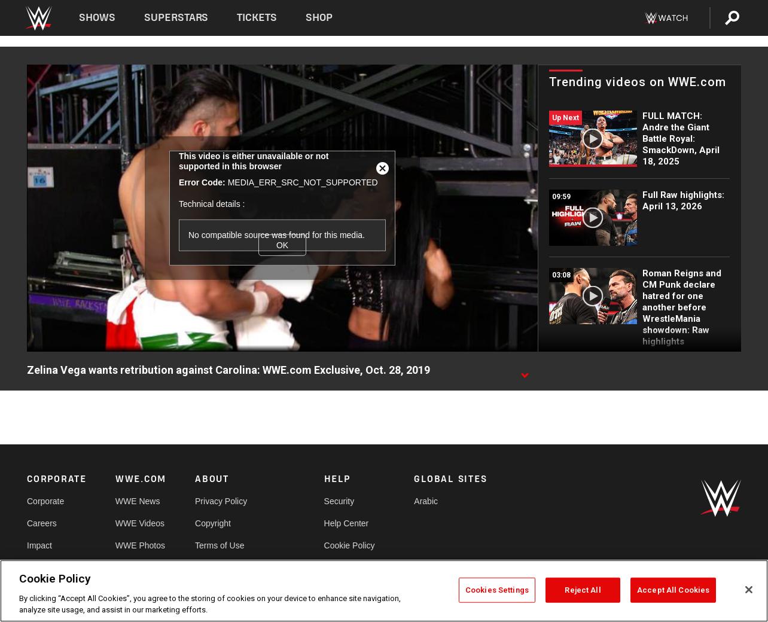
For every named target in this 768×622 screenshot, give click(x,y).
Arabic (426, 501)
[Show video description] (524, 371)
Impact (39, 545)
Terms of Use (219, 545)
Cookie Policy (349, 545)
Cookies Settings (497, 590)
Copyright (213, 523)
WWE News (137, 501)
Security (339, 501)
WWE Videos (139, 523)
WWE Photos (140, 545)
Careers (42, 523)
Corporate (45, 501)
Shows (97, 17)
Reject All (583, 590)
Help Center (346, 523)
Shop (319, 17)
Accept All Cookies (673, 590)
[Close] (749, 590)
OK (282, 245)
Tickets (257, 17)
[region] (384, 591)
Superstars (176, 17)
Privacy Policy (221, 501)
